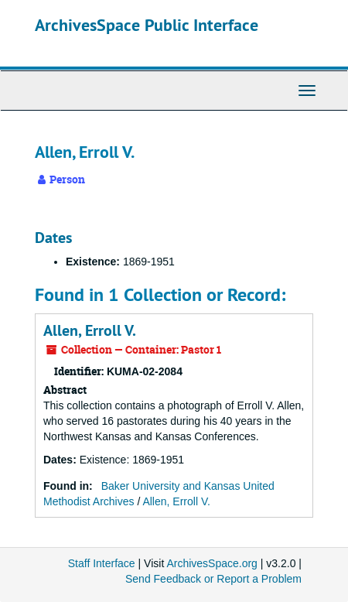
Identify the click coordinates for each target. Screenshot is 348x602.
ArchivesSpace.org (212, 563)
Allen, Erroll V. (89, 330)
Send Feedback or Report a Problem (213, 579)
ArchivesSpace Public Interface (146, 25)
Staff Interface (101, 563)
